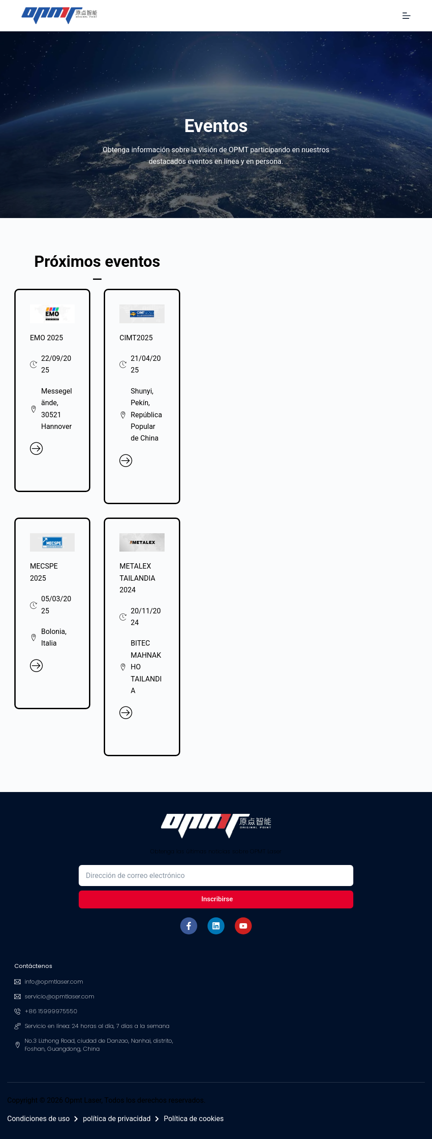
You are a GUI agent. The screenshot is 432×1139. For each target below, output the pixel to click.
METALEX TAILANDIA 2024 (137, 578)
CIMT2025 (135, 338)
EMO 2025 (46, 338)
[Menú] (406, 16)
